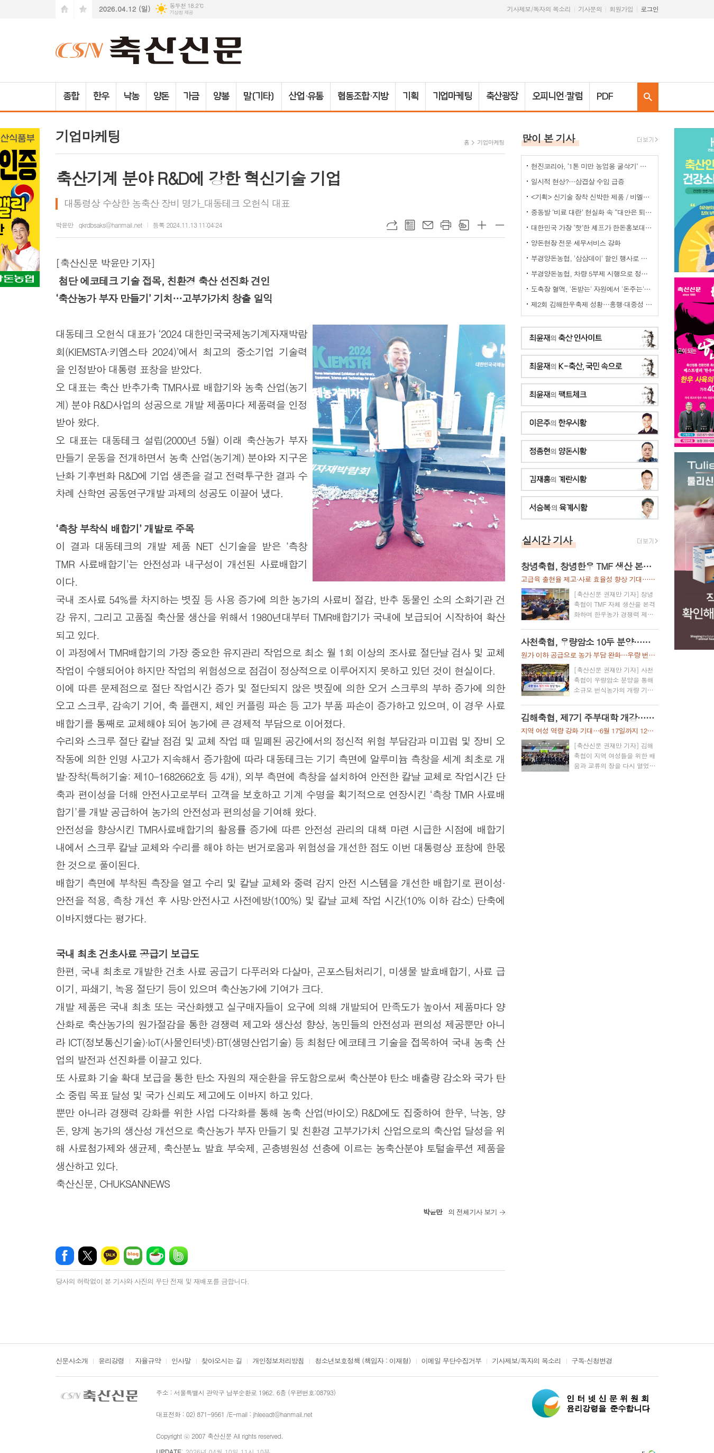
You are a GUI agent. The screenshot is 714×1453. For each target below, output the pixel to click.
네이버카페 (156, 1255)
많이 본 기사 (548, 138)
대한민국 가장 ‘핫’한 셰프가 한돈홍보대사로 (592, 227)
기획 (410, 96)
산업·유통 (306, 96)
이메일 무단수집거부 (452, 1361)
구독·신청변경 (592, 1361)
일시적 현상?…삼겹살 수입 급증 (577, 181)
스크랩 (464, 225)
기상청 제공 (181, 12)
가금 (191, 96)
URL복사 (392, 225)
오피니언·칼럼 (557, 96)
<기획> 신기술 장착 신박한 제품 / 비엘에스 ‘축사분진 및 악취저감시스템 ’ (592, 197)
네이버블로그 (133, 1255)
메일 (428, 225)
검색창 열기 (647, 97)
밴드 (178, 1255)
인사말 (181, 1361)
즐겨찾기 (83, 9)
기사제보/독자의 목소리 (539, 8)
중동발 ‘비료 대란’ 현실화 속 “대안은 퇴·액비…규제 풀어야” (592, 212)
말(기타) (258, 96)
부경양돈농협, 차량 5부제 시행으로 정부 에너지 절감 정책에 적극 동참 (592, 273)
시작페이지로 (65, 9)
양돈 (161, 96)
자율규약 (148, 1361)
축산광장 (502, 96)
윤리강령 (111, 1361)
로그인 (649, 8)
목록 (410, 225)
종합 (71, 96)
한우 (101, 96)
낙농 (131, 96)
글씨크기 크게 (482, 225)
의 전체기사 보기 (460, 1212)
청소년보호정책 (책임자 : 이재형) (362, 1361)
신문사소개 (72, 1361)
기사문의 (590, 8)
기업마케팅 (452, 96)
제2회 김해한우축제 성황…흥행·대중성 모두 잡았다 (592, 304)
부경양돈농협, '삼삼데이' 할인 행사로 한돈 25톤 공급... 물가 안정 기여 (592, 258)
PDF (605, 96)
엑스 (87, 1255)
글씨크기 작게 (500, 225)
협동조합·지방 (362, 96)
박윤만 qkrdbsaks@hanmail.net (99, 224)
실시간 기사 (547, 540)
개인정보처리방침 (278, 1361)
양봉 (221, 96)
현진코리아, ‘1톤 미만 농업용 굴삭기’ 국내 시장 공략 (592, 166)
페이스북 (65, 1255)
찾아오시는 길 (222, 1361)
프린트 (446, 225)
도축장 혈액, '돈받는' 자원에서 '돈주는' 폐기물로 (592, 289)
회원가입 (621, 8)
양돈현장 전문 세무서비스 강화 (576, 243)
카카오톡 (110, 1255)
